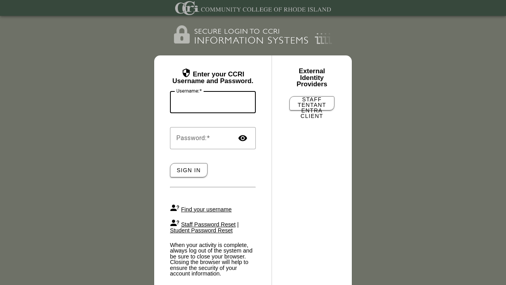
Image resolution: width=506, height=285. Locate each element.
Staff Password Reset (208, 224)
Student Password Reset (201, 230)
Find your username (206, 209)
